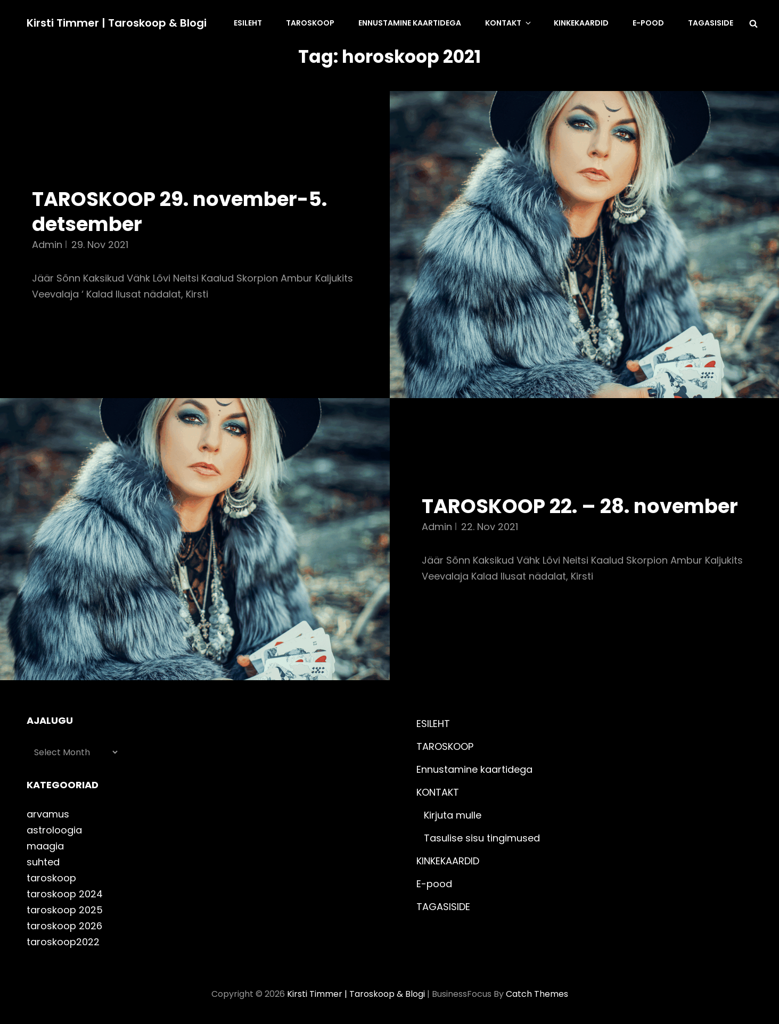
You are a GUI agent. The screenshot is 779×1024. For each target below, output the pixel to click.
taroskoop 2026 (64, 925)
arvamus (48, 814)
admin (47, 244)
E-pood (648, 23)
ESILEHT (248, 23)
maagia (45, 846)
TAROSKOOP (310, 23)
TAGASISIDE (710, 23)
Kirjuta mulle (452, 815)
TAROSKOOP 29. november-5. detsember (179, 211)
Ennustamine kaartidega (409, 23)
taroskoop (51, 878)
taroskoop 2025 (65, 909)
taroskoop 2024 (65, 894)
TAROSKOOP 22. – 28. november (580, 506)
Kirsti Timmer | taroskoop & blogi (117, 22)
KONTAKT (508, 23)
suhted (43, 862)
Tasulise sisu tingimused (482, 838)
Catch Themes (537, 994)
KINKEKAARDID (581, 23)
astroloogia (54, 830)
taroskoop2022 (63, 941)
